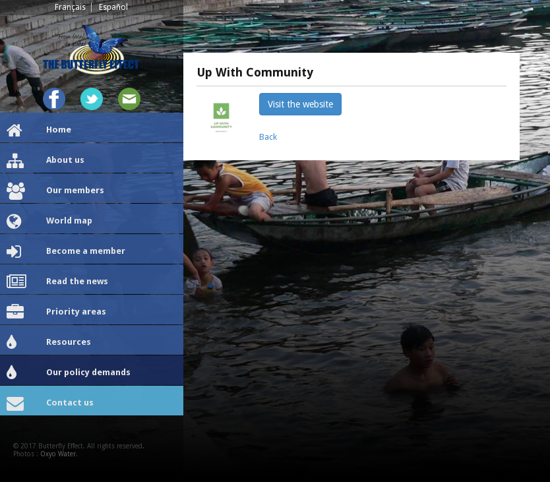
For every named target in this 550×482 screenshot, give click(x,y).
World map (49, 221)
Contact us (50, 403)
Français (70, 7)
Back (268, 137)
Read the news (57, 282)
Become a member (66, 251)
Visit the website (300, 104)
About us (45, 160)
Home (39, 130)
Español (113, 7)
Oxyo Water (58, 454)
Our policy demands (69, 373)
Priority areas (56, 312)
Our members (55, 191)
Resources (49, 342)
